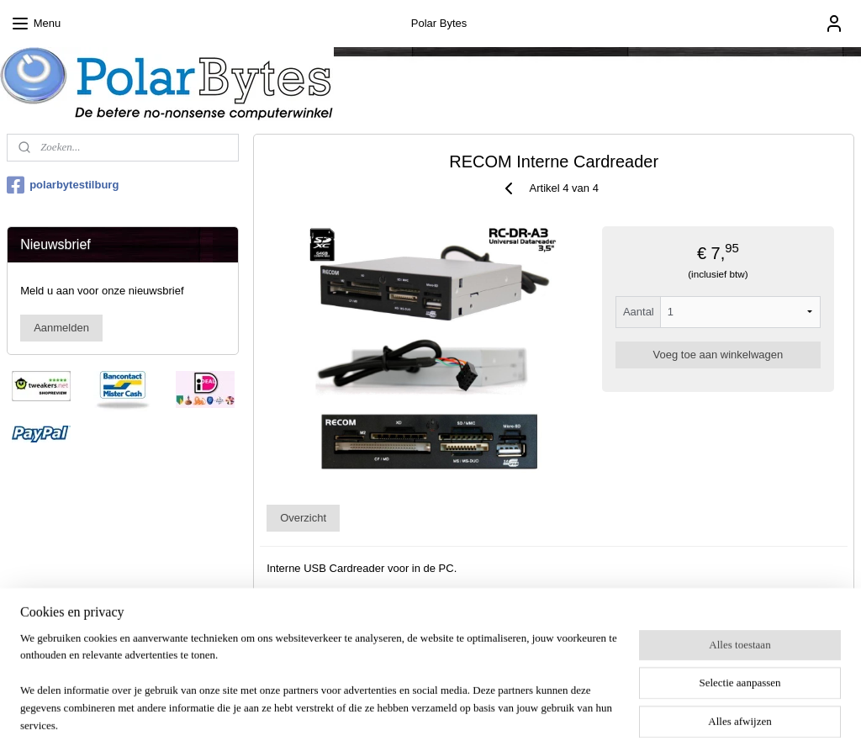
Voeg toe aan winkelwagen (717, 354)
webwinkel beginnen (459, 721)
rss (404, 721)
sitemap (374, 721)
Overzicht (303, 517)
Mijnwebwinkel (590, 721)
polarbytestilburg (63, 185)
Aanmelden (61, 327)
